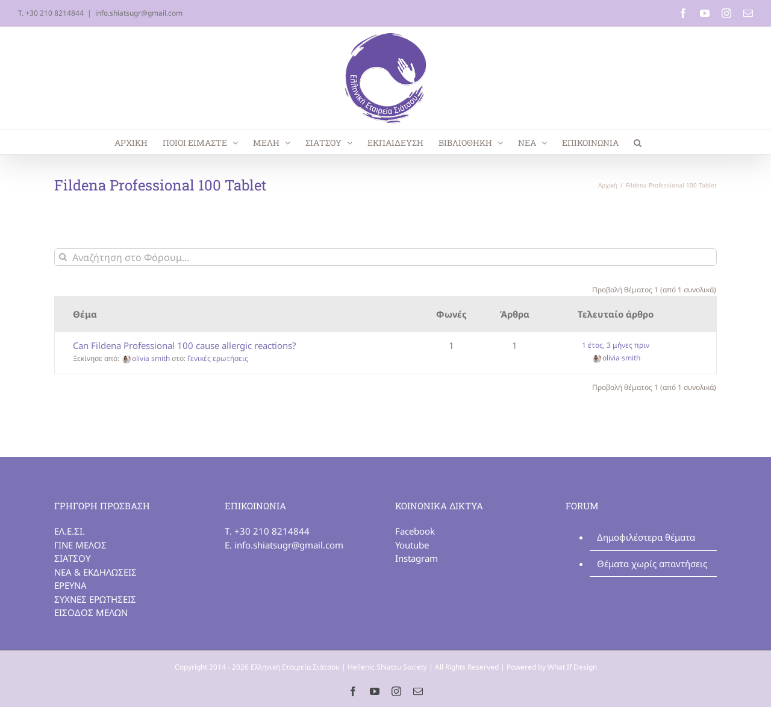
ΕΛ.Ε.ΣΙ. (69, 531)
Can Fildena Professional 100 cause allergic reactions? (184, 345)
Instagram (416, 558)
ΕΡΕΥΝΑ (70, 585)
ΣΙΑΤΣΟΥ (72, 558)
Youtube (412, 545)
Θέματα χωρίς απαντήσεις (652, 564)
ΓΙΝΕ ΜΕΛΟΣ (80, 545)
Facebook (415, 531)
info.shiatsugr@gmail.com (139, 13)
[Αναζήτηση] (63, 257)
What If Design (572, 667)
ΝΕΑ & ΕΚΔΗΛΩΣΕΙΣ (95, 572)
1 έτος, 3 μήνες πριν (615, 345)
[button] (637, 142)
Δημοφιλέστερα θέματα (646, 537)
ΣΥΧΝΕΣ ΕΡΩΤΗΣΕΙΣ (95, 599)
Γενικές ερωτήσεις (217, 358)
